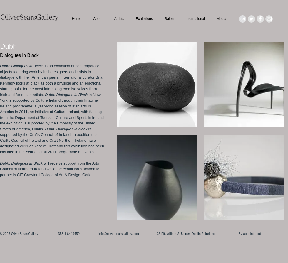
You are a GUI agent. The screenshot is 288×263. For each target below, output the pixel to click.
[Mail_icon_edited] (269, 19)
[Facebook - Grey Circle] (260, 19)
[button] (157, 84)
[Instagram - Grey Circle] (242, 19)
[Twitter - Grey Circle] (251, 19)
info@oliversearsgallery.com (118, 233)
